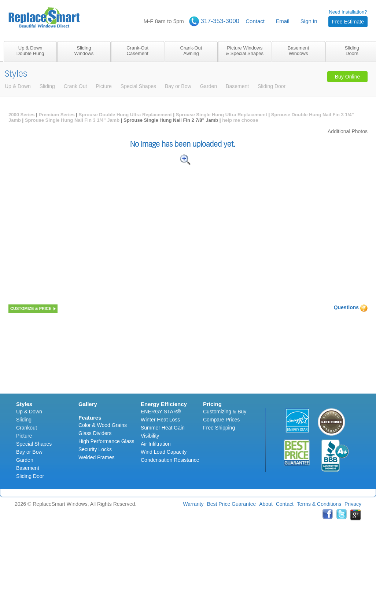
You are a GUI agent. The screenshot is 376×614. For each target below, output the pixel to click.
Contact (255, 21)
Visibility (150, 436)
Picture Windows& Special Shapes (244, 50)
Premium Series (56, 114)
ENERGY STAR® (161, 411)
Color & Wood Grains (102, 425)
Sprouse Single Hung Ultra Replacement (221, 114)
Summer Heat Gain (163, 428)
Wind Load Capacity (164, 452)
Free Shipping (219, 428)
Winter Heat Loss (160, 420)
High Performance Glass (106, 441)
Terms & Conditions (319, 504)
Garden (24, 460)
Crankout (26, 428)
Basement (27, 468)
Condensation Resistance (170, 460)
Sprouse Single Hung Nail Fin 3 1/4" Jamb (72, 120)
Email (283, 21)
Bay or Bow (29, 452)
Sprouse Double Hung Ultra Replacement (125, 114)
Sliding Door (30, 476)
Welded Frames (96, 457)
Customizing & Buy (224, 411)
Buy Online (347, 77)
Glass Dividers (94, 433)
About (266, 504)
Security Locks (95, 449)
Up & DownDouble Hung (30, 50)
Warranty (193, 504)
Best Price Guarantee (231, 504)
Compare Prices (221, 420)
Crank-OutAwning (191, 50)
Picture (24, 436)
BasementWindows (298, 50)
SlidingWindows (84, 50)
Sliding (24, 420)
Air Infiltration (156, 444)
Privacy (352, 504)
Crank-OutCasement (137, 50)
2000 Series (21, 114)
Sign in (309, 21)
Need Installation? (348, 18)
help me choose (240, 120)
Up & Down (29, 411)
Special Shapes (34, 444)
